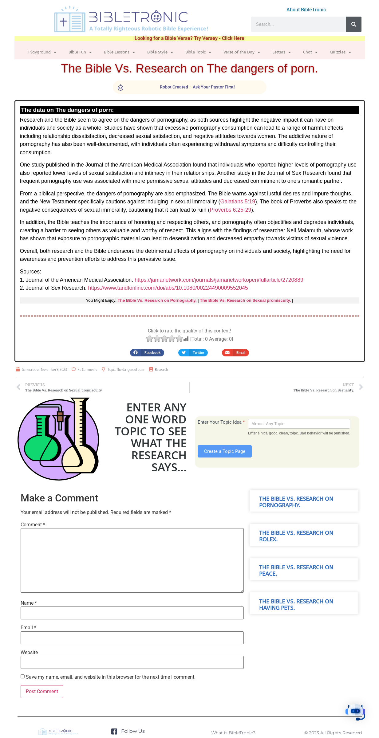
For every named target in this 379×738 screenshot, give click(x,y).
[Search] (353, 24)
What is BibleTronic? (233, 733)
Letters (281, 52)
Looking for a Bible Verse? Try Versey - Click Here (189, 38)
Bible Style (160, 52)
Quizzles (340, 52)
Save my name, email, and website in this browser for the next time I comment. (110, 677)
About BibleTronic (306, 10)
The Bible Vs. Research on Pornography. (157, 300)
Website (29, 652)
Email (28, 627)
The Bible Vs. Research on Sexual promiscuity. (245, 300)
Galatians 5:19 (237, 201)
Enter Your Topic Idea (221, 422)
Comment (33, 524)
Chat (310, 52)
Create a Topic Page (224, 451)
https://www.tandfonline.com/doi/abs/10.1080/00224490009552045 (168, 288)
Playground (42, 52)
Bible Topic (198, 52)
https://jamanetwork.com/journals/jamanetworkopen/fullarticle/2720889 (219, 280)
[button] (147, 352)
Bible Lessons (119, 52)
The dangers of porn (130, 369)
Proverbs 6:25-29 (230, 210)
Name (29, 603)
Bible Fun (80, 52)
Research (161, 369)
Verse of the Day (241, 52)
